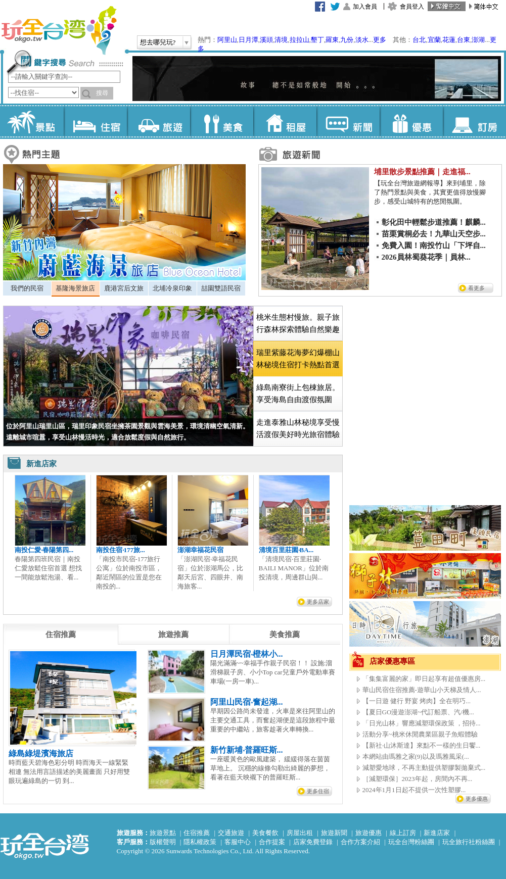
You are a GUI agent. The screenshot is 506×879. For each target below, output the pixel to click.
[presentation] (61, 634)
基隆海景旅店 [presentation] (75, 288)
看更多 (476, 288)
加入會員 (365, 6)
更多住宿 (318, 791)
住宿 (95, 121)
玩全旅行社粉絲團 (468, 842)
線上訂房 (403, 833)
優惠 (411, 121)
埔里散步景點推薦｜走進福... (422, 172)
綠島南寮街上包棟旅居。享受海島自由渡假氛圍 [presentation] (298, 393)
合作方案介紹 (360, 842)
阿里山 (227, 39)
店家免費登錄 (313, 842)
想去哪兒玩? (158, 42)
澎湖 (478, 39)
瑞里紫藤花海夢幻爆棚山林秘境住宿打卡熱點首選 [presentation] (298, 359)
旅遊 (158, 121)
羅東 (332, 39)
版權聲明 (163, 842)
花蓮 (448, 39)
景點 (32, 121)
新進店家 (437, 833)
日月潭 (248, 39)
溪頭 (266, 39)
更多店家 (318, 602)
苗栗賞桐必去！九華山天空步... (434, 234)
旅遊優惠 (368, 833)
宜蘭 (434, 39)
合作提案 (272, 842)
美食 (221, 121)
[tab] (27, 288)
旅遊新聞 (334, 833)
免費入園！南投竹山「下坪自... (434, 245)
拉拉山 (299, 39)
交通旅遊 (231, 833)
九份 (346, 39)
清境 (281, 39)
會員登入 (412, 6)
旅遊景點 (163, 833)
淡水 (362, 39)
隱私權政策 (199, 842)
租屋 (284, 121)
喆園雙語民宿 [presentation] (221, 288)
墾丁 (317, 39)
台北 (419, 39)
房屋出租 (300, 833)
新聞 (348, 121)
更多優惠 (477, 799)
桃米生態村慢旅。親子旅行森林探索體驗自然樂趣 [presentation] (298, 323)
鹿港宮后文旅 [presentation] (124, 288)
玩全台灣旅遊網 (59, 30)
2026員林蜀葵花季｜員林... (426, 257)
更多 (379, 39)
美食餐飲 (265, 833)
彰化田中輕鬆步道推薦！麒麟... (434, 222)
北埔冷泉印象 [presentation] (172, 288)
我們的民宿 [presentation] (27, 288)
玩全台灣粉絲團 (411, 842)
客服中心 (237, 842)
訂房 (474, 121)
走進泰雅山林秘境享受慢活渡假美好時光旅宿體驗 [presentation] (298, 428)
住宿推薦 (196, 833)
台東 (463, 39)
